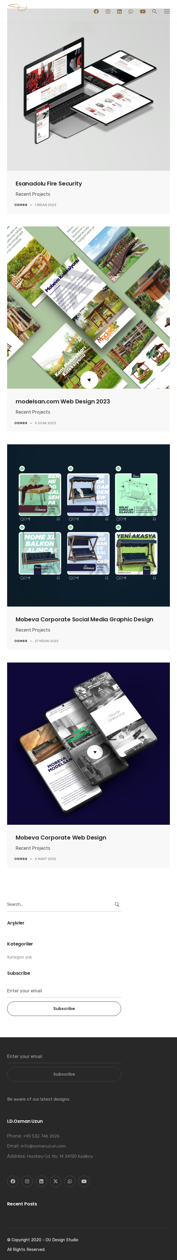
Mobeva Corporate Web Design (61, 838)
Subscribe (64, 1008)
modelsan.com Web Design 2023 (63, 401)
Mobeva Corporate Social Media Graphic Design (84, 619)
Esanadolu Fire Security (49, 184)
